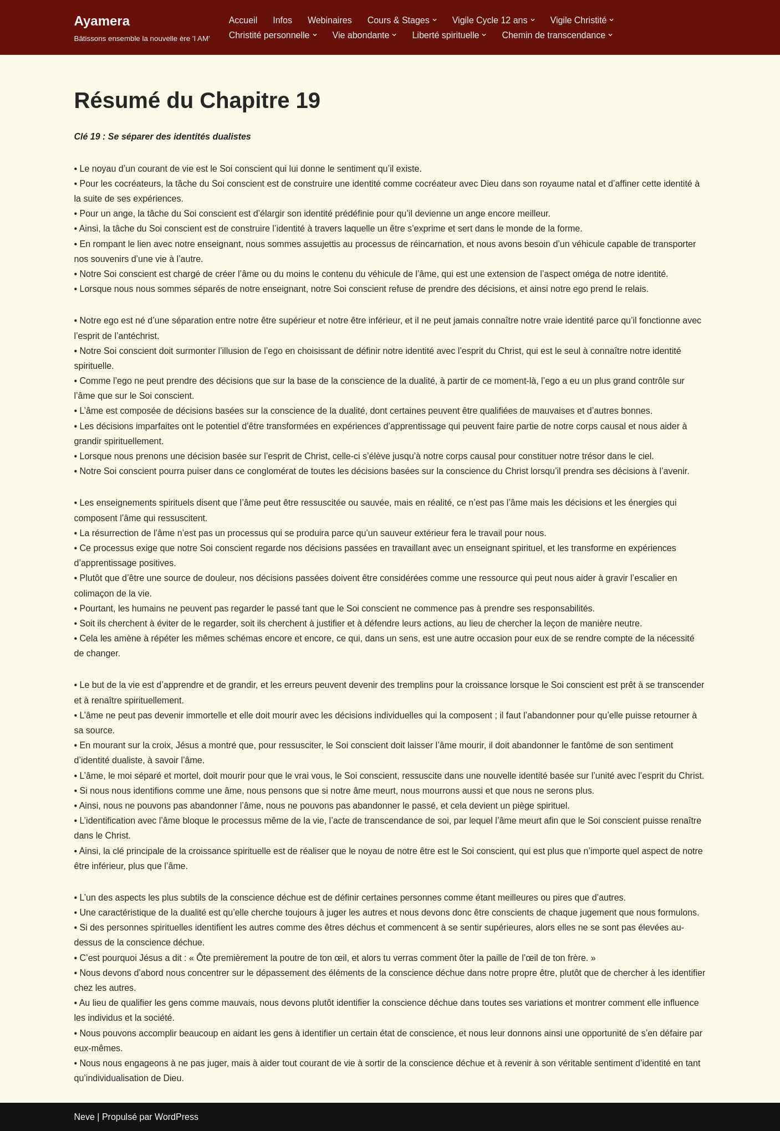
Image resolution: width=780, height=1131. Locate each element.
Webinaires (330, 20)
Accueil (243, 20)
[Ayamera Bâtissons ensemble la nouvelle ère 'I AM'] (142, 27)
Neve (84, 1117)
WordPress (176, 1117)
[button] (434, 20)
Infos (282, 20)
